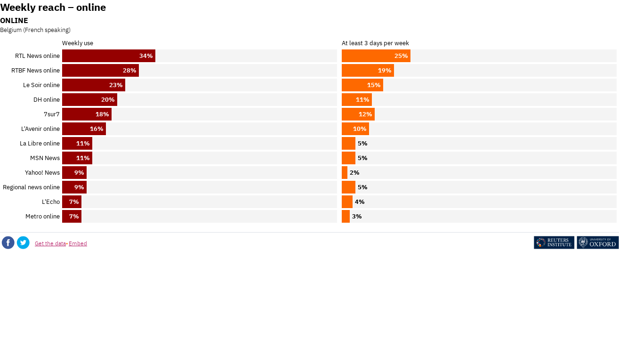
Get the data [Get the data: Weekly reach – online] (50, 243)
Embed (78, 243)
